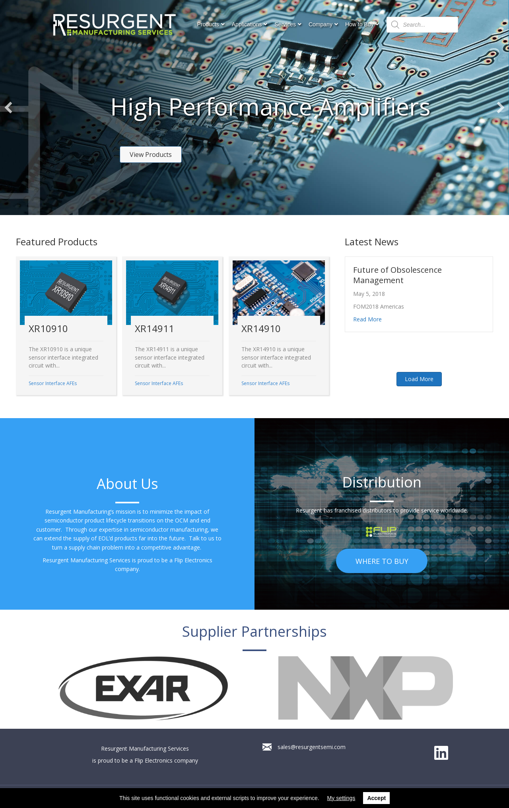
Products (208, 24)
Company (320, 24)
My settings (341, 798)
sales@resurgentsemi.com (312, 747)
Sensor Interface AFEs (53, 383)
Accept (376, 798)
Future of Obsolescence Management (397, 275)
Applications (247, 24)
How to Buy (359, 24)
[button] (151, 154)
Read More (367, 319)
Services (285, 24)
